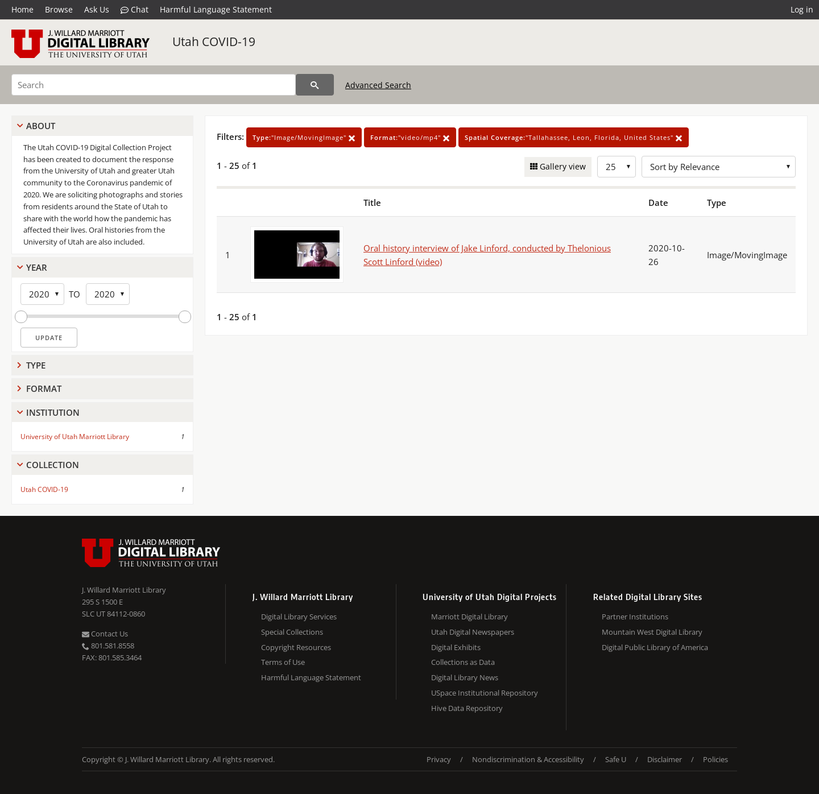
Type (36, 365)
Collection (52, 464)
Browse (59, 9)
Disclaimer (664, 759)
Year (36, 267)
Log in (802, 9)
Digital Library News (464, 677)
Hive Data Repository (467, 708)
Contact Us (105, 633)
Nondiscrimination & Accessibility (528, 759)
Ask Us (96, 9)
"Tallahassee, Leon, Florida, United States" (573, 137)
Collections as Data (463, 662)
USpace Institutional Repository (484, 693)
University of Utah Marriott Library (74, 436)
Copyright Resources (296, 647)
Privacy (439, 759)
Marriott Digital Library (469, 616)
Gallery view (561, 166)
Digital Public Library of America (655, 647)
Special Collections (292, 632)
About (40, 125)
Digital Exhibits (456, 647)
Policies (715, 759)
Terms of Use (283, 662)
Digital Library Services (299, 616)
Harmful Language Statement (216, 9)
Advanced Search (378, 85)
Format (43, 388)
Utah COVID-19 (213, 41)
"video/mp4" (410, 137)
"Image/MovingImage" (304, 137)
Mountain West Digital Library (652, 632)
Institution (53, 412)
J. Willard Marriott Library (124, 590)
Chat (134, 9)
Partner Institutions (635, 616)
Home (22, 9)
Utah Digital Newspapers (472, 632)
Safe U (615, 759)
